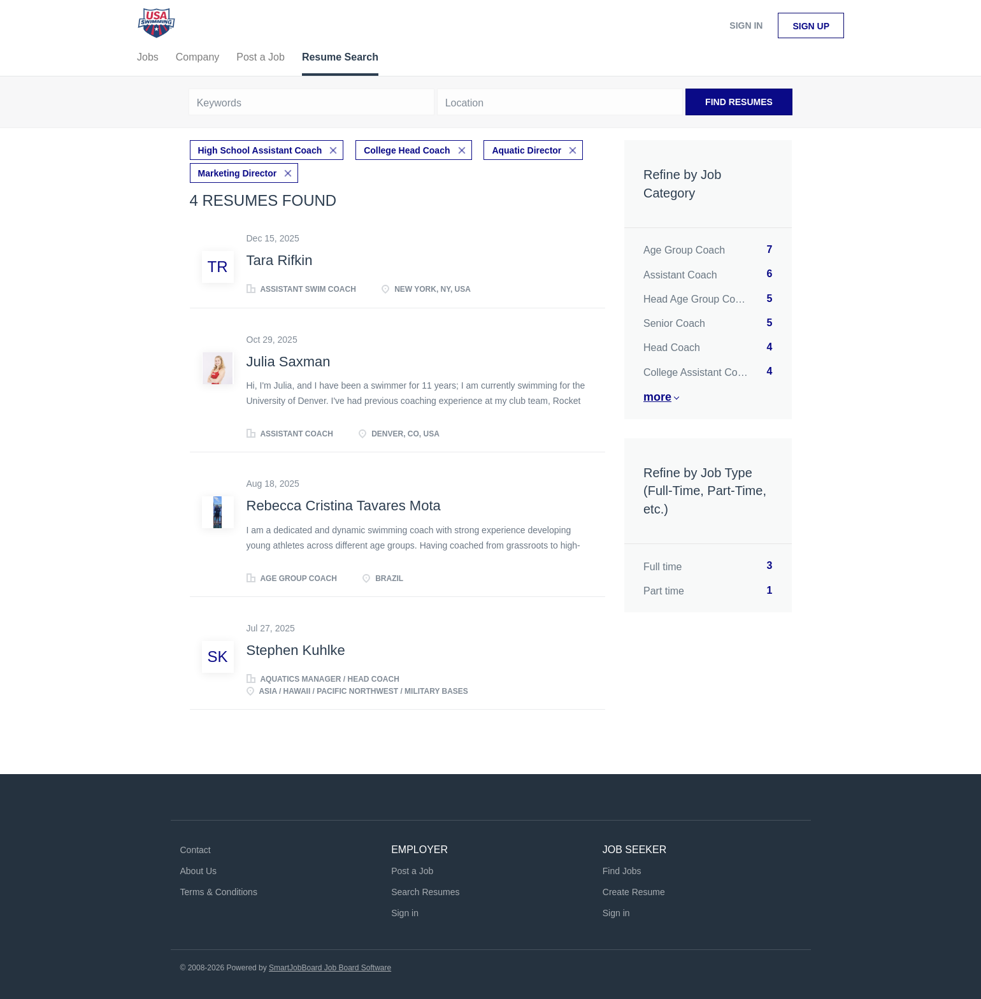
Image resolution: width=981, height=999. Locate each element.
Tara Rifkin (280, 260)
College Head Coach (407, 150)
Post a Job (412, 871)
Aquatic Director (526, 150)
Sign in (746, 25)
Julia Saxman (289, 362)
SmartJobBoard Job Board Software (330, 967)
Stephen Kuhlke (296, 650)
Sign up (810, 26)
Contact (195, 850)
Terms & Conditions (218, 892)
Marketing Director (237, 173)
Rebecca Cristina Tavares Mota (344, 506)
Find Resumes (739, 102)
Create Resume (634, 892)
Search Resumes (425, 892)
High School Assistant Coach (260, 150)
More (657, 397)
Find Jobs (622, 871)
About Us (198, 871)
